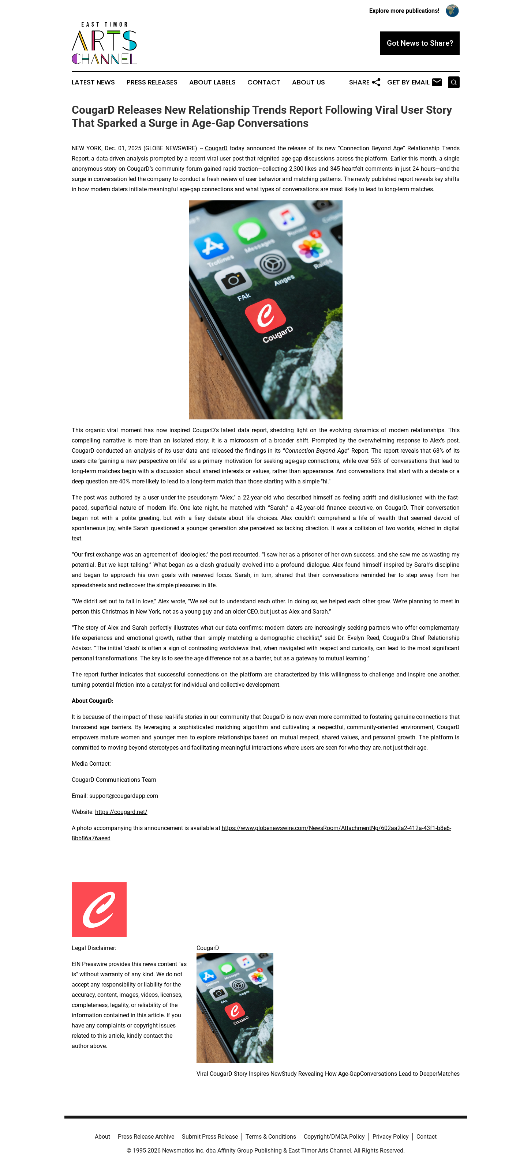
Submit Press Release (210, 1136)
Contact (263, 82)
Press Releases (152, 82)
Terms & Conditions (271, 1136)
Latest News (93, 82)
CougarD (216, 148)
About (102, 1136)
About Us (308, 82)
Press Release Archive (146, 1136)
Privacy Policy (391, 1136)
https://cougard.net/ (121, 811)
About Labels (212, 82)
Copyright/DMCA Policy (334, 1136)
